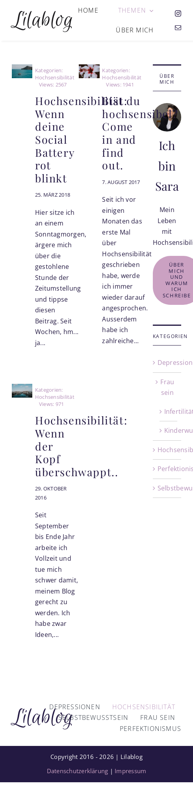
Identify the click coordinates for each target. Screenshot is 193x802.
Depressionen (167, 362)
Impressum (130, 771)
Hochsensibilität (167, 449)
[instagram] (178, 13)
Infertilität (168, 411)
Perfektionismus (167, 468)
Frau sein (167, 387)
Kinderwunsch (168, 430)
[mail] (178, 27)
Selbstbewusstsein (167, 488)
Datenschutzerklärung (77, 771)
